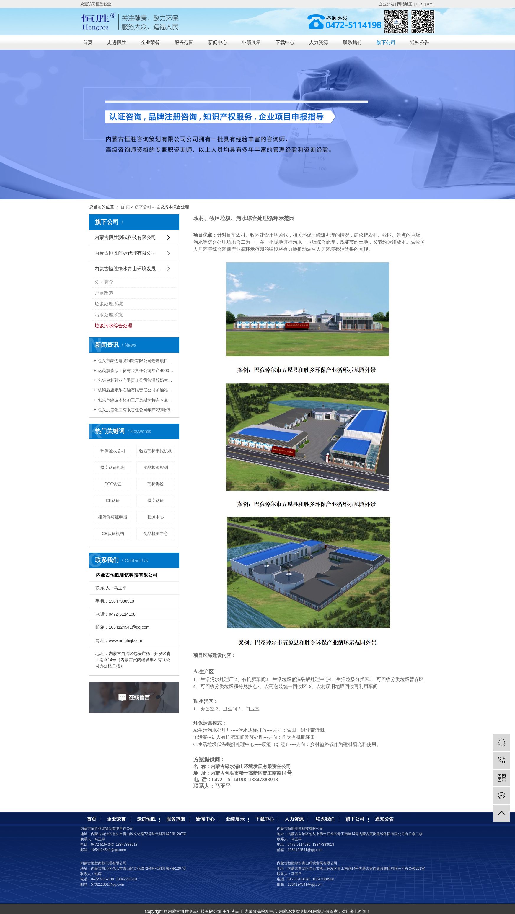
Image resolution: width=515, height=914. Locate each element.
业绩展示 (251, 42)
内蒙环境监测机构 (295, 911)
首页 (87, 42)
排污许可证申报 (112, 517)
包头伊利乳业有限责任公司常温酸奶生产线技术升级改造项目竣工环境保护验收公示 (136, 380)
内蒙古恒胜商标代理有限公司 (125, 253)
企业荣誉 (150, 42)
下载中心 (285, 42)
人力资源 (318, 42)
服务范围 (184, 42)
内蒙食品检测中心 (261, 911)
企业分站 (386, 4)
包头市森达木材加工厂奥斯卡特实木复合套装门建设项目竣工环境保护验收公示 (136, 400)
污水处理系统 (108, 314)
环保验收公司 (112, 450)
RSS (420, 4)
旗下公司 (386, 42)
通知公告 (419, 42)
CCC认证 (112, 484)
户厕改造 (103, 292)
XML (431, 4)
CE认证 (113, 500)
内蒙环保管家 (325, 911)
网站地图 (405, 4)
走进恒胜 (116, 42)
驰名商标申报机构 (155, 450)
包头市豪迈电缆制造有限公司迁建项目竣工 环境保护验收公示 (136, 360)
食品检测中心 (155, 533)
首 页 (125, 206)
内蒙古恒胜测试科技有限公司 (125, 237)
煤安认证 (155, 500)
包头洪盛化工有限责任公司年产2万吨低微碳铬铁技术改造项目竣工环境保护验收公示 (136, 409)
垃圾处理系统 (108, 303)
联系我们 (352, 42)
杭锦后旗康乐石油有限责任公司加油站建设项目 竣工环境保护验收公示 (136, 390)
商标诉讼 (155, 484)
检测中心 (155, 517)
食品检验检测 (155, 467)
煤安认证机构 (112, 467)
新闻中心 (217, 42)
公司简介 (103, 281)
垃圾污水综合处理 (113, 325)
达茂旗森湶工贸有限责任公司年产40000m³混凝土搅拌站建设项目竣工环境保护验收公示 (136, 370)
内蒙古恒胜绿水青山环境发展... (127, 268)
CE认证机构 (113, 533)
